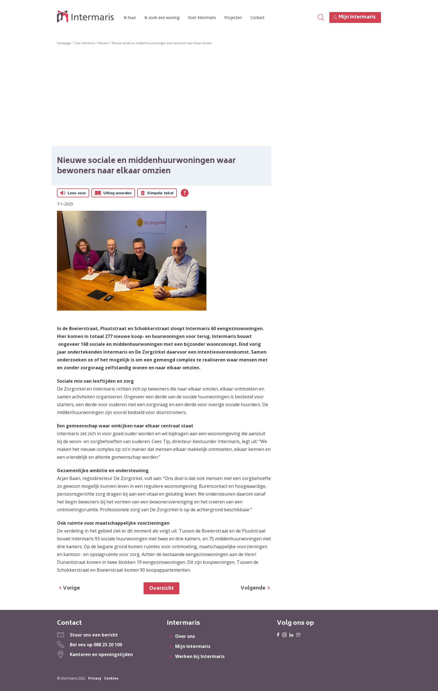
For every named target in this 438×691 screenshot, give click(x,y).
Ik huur (130, 17)
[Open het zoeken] (320, 17)
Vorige (71, 588)
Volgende (253, 588)
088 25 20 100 (108, 645)
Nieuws (103, 43)
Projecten (233, 17)
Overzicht (161, 588)
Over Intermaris (202, 17)
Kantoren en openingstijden (101, 654)
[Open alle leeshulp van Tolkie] (185, 193)
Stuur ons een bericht (94, 635)
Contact (257, 17)
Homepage (63, 43)
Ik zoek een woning (161, 17)
